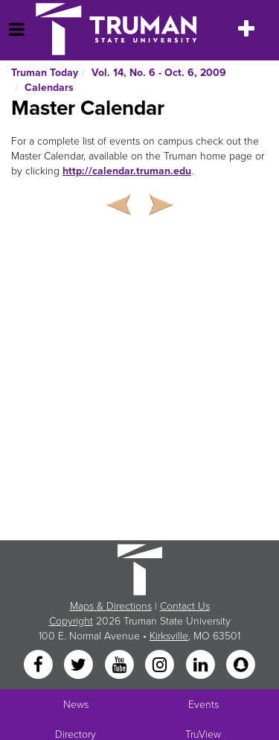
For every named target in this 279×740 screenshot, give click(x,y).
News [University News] (76, 704)
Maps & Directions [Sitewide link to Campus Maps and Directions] (111, 606)
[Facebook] (39, 666)
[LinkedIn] (202, 666)
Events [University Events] (203, 704)
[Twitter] (80, 666)
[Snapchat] (240, 666)
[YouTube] (120, 666)
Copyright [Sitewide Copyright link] (71, 621)
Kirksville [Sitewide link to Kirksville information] (169, 636)
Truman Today (44, 72)
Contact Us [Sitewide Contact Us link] (185, 606)
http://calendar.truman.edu (126, 171)
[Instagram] (161, 666)
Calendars (49, 87)
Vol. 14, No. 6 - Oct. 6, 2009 (159, 72)
